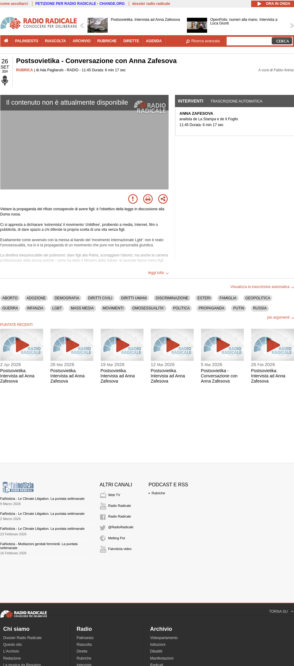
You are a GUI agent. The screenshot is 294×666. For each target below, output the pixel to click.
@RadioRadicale (121, 527)
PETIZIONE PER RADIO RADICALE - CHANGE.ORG (80, 4)
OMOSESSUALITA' (148, 308)
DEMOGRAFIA (66, 298)
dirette (131, 41)
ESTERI (203, 298)
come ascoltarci (14, 4)
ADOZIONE (36, 298)
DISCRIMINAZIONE (172, 298)
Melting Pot (116, 538)
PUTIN (238, 308)
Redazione (12, 658)
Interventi (190, 101)
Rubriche (158, 493)
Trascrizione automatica (236, 101)
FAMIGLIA (227, 298)
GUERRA (10, 308)
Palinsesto (85, 638)
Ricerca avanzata (206, 41)
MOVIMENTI (113, 308)
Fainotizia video (120, 549)
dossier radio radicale (151, 4)
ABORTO (10, 298)
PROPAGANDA (211, 308)
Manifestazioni (162, 658)
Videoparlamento (164, 638)
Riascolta (84, 644)
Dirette (82, 651)
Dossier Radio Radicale (22, 638)
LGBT (57, 308)
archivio (82, 41)
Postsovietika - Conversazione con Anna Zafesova (219, 376)
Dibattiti (156, 651)
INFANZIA (35, 308)
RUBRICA (24, 70)
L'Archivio (11, 651)
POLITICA (181, 308)
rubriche (107, 41)
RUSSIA (260, 308)
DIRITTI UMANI (134, 298)
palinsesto (27, 41)
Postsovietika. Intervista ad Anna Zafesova (17, 376)
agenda (154, 41)
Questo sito (12, 644)
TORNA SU (278, 611)
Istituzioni (158, 644)
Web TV (114, 495)
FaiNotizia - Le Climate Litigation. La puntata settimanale (42, 498)
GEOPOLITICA (257, 298)
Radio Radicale (119, 505)
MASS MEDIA (82, 308)
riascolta (55, 41)
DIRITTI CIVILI (100, 298)
